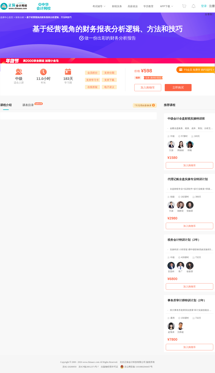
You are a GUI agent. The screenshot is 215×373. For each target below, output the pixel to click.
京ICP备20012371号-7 (89, 366)
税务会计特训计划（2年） (184, 239)
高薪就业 (133, 6)
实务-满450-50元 (153, 77)
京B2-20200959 (69, 366)
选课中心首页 (6, 17)
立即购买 (178, 87)
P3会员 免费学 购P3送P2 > (197, 70)
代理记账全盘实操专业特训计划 (188, 179)
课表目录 (28, 105)
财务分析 (20, 17)
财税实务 (117, 6)
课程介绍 (6, 105)
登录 (204, 6)
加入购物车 (148, 87)
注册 (212, 6)
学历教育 (148, 6)
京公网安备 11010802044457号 (136, 366)
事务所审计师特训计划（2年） (187, 300)
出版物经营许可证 (109, 366)
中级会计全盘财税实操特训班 (186, 118)
